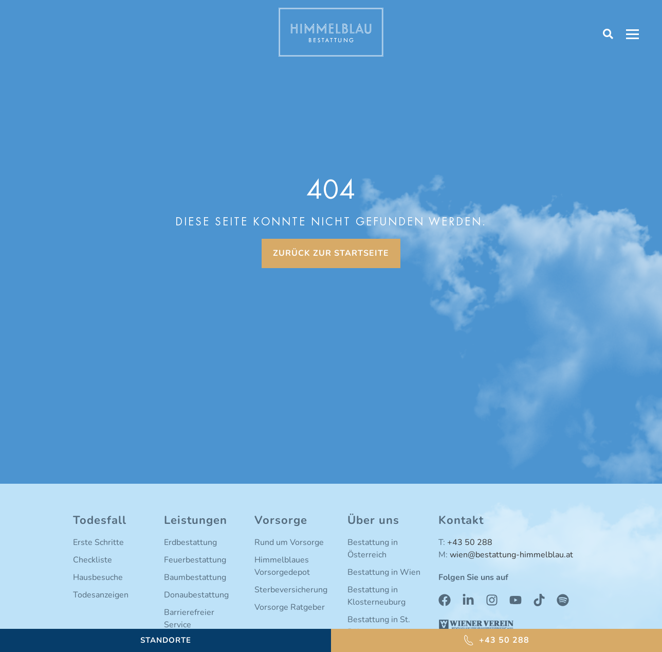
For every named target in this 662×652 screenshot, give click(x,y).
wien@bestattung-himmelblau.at (511, 554)
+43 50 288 (469, 542)
